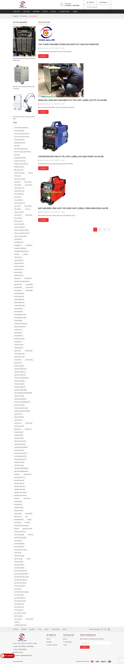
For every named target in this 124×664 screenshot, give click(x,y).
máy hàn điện (29, 290)
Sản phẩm (36, 11)
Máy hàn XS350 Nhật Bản (21, 471)
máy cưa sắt (28, 215)
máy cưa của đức (19, 212)
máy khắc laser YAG (19, 489)
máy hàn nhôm (18, 420)
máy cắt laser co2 (19, 188)
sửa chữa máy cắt (19, 564)
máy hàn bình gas (19, 266)
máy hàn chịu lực (18, 275)
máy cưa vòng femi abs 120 (21, 233)
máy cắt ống (17, 197)
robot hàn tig (17, 552)
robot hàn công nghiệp (20, 537)
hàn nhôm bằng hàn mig (20, 148)
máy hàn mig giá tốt (19, 387)
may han (16, 254)
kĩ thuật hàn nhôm (19, 167)
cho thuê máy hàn (19, 130)
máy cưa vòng (18, 221)
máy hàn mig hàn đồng (20, 390)
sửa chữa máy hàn (19, 567)
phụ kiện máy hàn (27, 528)
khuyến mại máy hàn (19, 160)
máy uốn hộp (28, 513)
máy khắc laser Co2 (19, 477)
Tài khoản (90, 2)
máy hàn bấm (18, 257)
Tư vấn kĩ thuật (64, 11)
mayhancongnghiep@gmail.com (23, 655)
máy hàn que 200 (19, 426)
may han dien (29, 287)
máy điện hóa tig (18, 242)
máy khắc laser (27, 474)
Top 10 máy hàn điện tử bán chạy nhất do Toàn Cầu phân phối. (68, 44)
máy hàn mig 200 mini (20, 369)
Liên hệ (75, 11)
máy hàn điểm (18, 287)
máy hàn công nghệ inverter (21, 281)
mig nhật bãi (17, 522)
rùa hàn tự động (18, 561)
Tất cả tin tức (23, 16)
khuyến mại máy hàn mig (21, 164)
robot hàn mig (18, 540)
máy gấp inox (18, 245)
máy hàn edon (18, 329)
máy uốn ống (17, 516)
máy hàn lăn (17, 350)
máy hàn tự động (19, 465)
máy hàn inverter (19, 344)
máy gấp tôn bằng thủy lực (21, 251)
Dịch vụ (53, 11)
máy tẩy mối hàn (18, 507)
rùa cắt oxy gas (18, 558)
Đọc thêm (43, 56)
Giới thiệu (26, 11)
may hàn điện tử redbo (20, 317)
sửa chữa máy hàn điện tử (21, 574)
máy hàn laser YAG (19, 356)
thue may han (18, 619)
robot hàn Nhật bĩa (19, 546)
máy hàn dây (29, 284)
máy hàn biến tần (19, 263)
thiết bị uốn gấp (18, 616)
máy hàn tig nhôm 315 (20, 459)
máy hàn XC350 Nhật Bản (21, 468)
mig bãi (29, 519)
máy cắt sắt (17, 206)
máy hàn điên (18, 290)
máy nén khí (27, 498)
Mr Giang (27, 522)
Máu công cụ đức (19, 170)
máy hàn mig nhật (19, 396)
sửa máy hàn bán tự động (21, 592)
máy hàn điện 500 (19, 299)
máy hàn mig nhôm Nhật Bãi (22, 411)
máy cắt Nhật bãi (18, 194)
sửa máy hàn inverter (20, 601)
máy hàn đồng (18, 320)
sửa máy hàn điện (19, 595)
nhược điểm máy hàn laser (21, 525)
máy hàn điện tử (18, 311)
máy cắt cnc (17, 176)
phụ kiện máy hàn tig (19, 531)
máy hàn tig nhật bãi (19, 444)
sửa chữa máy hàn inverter (21, 577)
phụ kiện (16, 528)
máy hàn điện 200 (19, 293)
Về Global (48, 642)
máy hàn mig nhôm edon (21, 408)
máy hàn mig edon (19, 384)
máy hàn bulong (18, 269)
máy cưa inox (18, 215)
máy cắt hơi (17, 182)
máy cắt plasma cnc (19, 203)
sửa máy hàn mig (19, 604)
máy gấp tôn (28, 245)
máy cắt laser (28, 185)
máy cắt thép (28, 206)
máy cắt (30, 173)
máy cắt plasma (18, 200)
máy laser (17, 498)
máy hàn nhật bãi (19, 417)
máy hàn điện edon (19, 302)
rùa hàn (28, 558)
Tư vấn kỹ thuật (67, 642)
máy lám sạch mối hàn (20, 492)
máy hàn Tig (28, 429)
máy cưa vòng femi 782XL (21, 230)
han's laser (17, 154)
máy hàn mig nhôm (19, 405)
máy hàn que (28, 423)
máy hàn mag (29, 359)
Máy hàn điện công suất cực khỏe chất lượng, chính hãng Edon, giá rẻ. (73, 208)
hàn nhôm (17, 145)
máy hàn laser (28, 350)
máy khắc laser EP (19, 483)
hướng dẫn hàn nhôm (20, 157)
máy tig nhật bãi (18, 510)
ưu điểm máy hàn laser (20, 625)
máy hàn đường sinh (19, 326)
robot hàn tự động (19, 555)
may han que (17, 423)
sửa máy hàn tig (18, 610)
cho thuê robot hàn (19, 139)
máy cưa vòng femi (19, 227)
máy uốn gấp (17, 513)
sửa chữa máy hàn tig (20, 583)
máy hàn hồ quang (19, 173)
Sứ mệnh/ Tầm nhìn (51, 645)
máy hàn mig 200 (19, 365)
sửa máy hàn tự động (20, 613)
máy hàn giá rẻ (18, 332)
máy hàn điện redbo (19, 305)
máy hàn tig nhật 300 (20, 441)
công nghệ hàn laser (19, 142)
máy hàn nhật (18, 414)
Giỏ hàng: (103, 2)
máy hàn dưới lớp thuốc (20, 323)
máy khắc (17, 474)
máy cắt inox (27, 182)
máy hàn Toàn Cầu (19, 462)
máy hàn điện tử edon (20, 314)
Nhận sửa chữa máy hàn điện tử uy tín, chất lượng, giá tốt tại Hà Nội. (72, 100)
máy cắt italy (17, 185)
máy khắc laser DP (19, 480)
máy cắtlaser (17, 209)
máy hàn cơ (17, 278)
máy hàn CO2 (28, 278)
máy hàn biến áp (18, 260)
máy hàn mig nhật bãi (20, 399)
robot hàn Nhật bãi (19, 543)
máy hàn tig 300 (18, 435)
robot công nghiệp (19, 534)
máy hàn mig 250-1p (19, 372)
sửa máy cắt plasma (19, 586)
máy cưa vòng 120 (19, 224)
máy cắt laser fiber (19, 191)
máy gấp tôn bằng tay (20, 248)
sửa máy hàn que (19, 607)
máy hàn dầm (18, 284)
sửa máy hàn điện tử (19, 598)
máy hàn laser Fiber (19, 353)
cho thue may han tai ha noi (21, 133)
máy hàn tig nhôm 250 (20, 456)
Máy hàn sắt (17, 429)
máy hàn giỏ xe (18, 335)
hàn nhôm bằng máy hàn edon (22, 151)
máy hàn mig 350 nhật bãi (21, 378)
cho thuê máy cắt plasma (21, 127)
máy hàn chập (18, 272)
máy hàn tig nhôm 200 (20, 453)
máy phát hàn (18, 504)
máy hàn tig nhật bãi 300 (21, 447)
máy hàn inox (18, 341)
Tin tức (45, 11)
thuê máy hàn (29, 619)
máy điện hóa (18, 239)
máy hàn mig (17, 362)
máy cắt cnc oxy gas (19, 179)
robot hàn (30, 534)
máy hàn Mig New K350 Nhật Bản (23, 393)
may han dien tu (18, 308)
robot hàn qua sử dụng (20, 549)
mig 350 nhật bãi (18, 519)
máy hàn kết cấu (18, 347)
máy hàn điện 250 (19, 296)
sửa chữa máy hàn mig (20, 580)
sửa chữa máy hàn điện (20, 570)
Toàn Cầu (16, 622)
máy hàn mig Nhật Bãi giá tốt (22, 402)
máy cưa (27, 209)
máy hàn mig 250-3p (19, 375)
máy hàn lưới (17, 359)
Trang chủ (16, 11)
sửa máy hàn (17, 589)
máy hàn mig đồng (19, 381)
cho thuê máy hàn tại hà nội (21, 136)
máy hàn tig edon (19, 438)
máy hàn (25, 254)
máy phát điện (18, 501)
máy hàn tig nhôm (19, 450)
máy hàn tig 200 (18, 432)
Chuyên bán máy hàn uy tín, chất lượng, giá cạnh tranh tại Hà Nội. (71, 156)
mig (26, 516)
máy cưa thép (18, 218)
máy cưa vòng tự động (20, 236)
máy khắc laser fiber (19, 486)
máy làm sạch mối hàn (20, 495)
